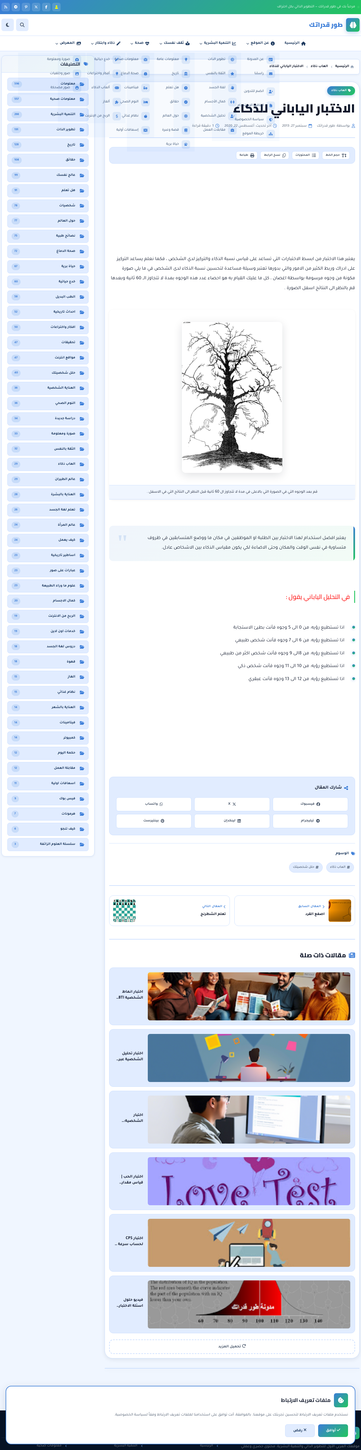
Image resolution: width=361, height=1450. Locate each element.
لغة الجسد (131, 1405)
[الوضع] (7, 25)
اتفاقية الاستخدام (202, 1405)
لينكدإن (232, 823)
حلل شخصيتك (300, 870)
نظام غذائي (55, 1376)
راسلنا (210, 1385)
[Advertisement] (232, 211)
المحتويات (297, 156)
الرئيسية (209, 1366)
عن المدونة (207, 1376)
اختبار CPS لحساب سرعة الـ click (284, 1183)
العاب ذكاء (341, 90)
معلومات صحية (52, 1366)
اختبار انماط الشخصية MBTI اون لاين (279, 993)
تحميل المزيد (232, 1266)
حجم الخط (333, 156)
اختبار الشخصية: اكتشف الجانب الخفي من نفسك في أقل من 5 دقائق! (250, 1088)
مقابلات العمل (128, 1395)
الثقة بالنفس (130, 1385)
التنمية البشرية (128, 1366)
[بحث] (22, 25)
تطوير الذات (130, 1376)
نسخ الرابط (260, 156)
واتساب (154, 806)
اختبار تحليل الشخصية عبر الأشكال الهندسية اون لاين (263, 1040)
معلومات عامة (53, 1405)
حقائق (59, 1395)
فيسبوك (310, 806)
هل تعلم (57, 1385)
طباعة (226, 156)
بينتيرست (153, 823)
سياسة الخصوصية (200, 1395)
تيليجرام (310, 823)
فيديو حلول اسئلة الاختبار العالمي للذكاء (276, 1230)
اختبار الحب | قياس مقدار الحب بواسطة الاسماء (269, 1135)
